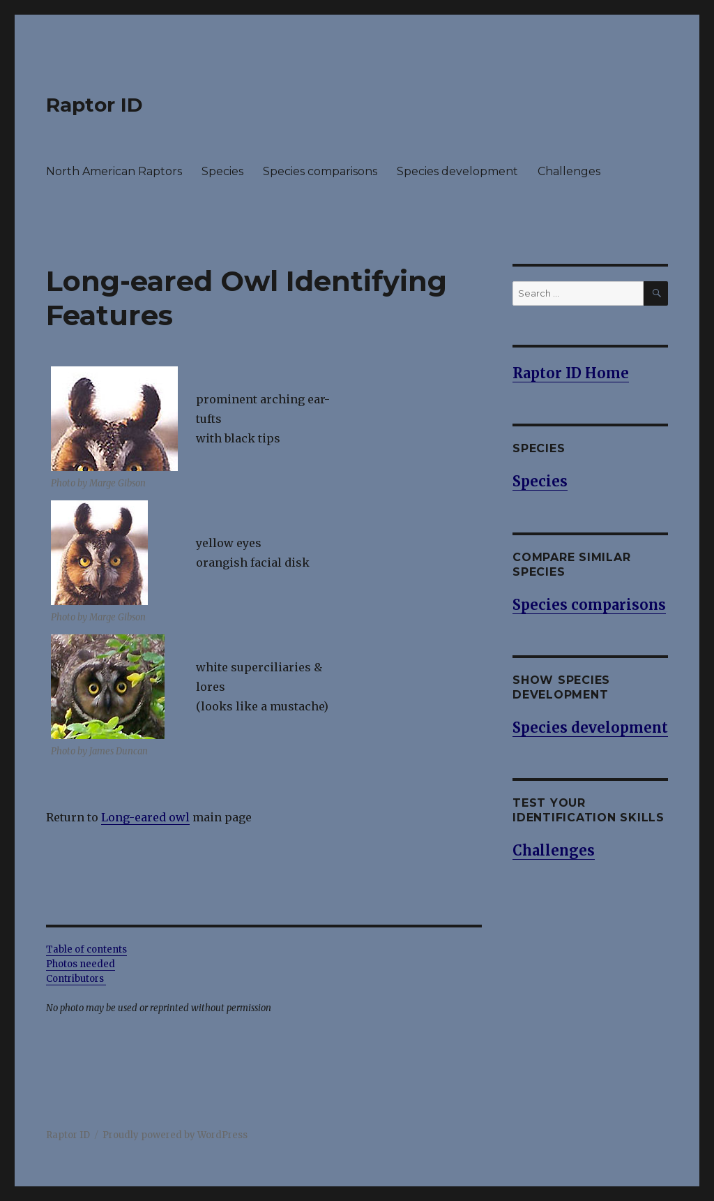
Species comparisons (320, 171)
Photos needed (80, 964)
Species (222, 171)
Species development (457, 171)
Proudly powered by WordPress (175, 1135)
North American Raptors (114, 171)
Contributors (76, 979)
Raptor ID (94, 105)
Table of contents (86, 949)
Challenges (569, 171)
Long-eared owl (145, 817)
